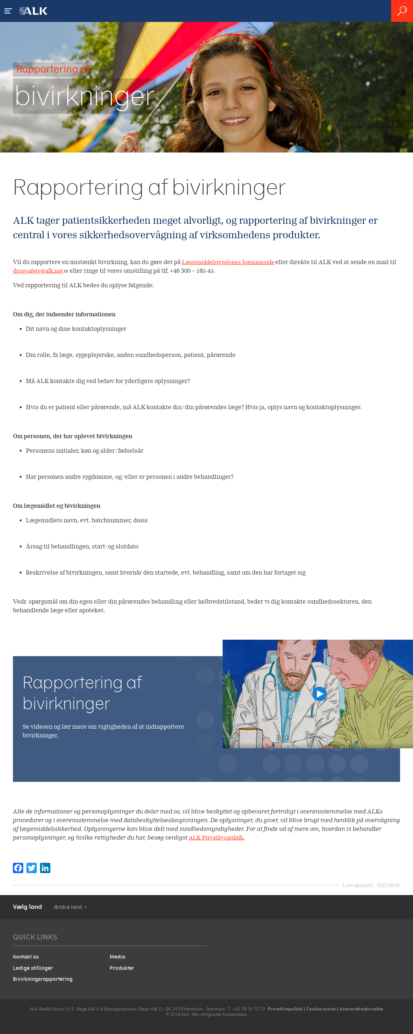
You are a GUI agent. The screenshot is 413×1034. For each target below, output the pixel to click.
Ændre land (68, 907)
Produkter (122, 967)
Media (117, 957)
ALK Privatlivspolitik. (219, 837)
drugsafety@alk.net (50, 270)
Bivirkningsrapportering (43, 977)
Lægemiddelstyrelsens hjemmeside (231, 262)
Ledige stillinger (33, 967)
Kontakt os (26, 957)
